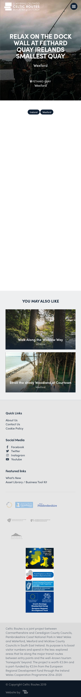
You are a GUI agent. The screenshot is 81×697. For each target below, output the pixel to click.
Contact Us (13, 424)
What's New (13, 478)
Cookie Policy (14, 428)
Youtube (14, 459)
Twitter (13, 451)
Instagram (15, 455)
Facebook (15, 447)
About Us (11, 420)
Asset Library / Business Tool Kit (26, 482)
